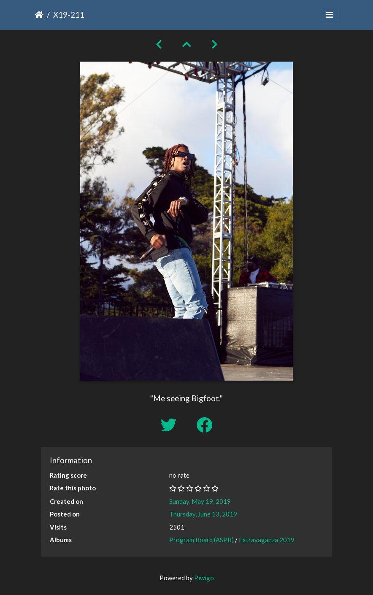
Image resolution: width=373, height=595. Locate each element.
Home (39, 15)
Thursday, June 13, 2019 (203, 514)
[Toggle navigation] (329, 15)
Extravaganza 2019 (267, 540)
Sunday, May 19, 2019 (200, 501)
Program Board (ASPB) (201, 540)
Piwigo (204, 577)
